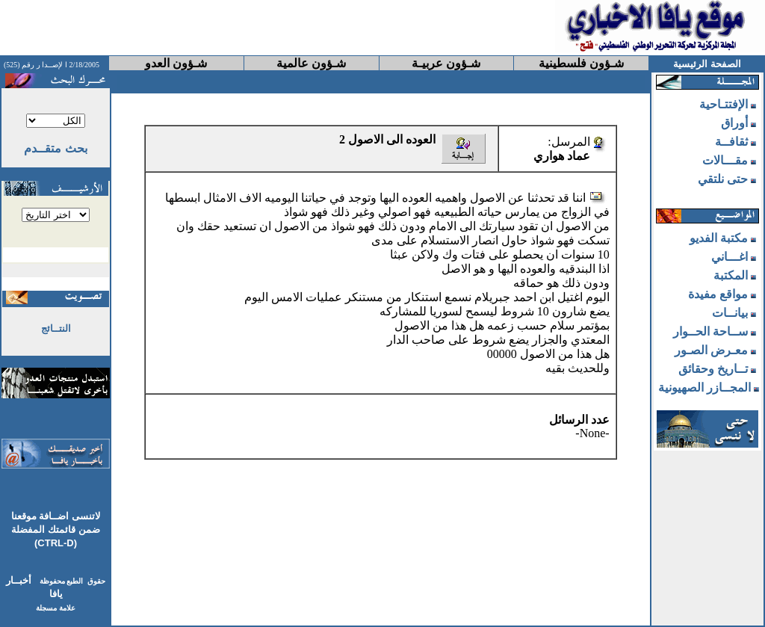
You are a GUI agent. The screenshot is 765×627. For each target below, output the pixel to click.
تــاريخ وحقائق (713, 368)
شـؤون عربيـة (446, 63)
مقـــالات (725, 160)
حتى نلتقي (723, 179)
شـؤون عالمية (311, 63)
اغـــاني (729, 256)
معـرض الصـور (711, 350)
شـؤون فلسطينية (581, 63)
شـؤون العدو (176, 63)
